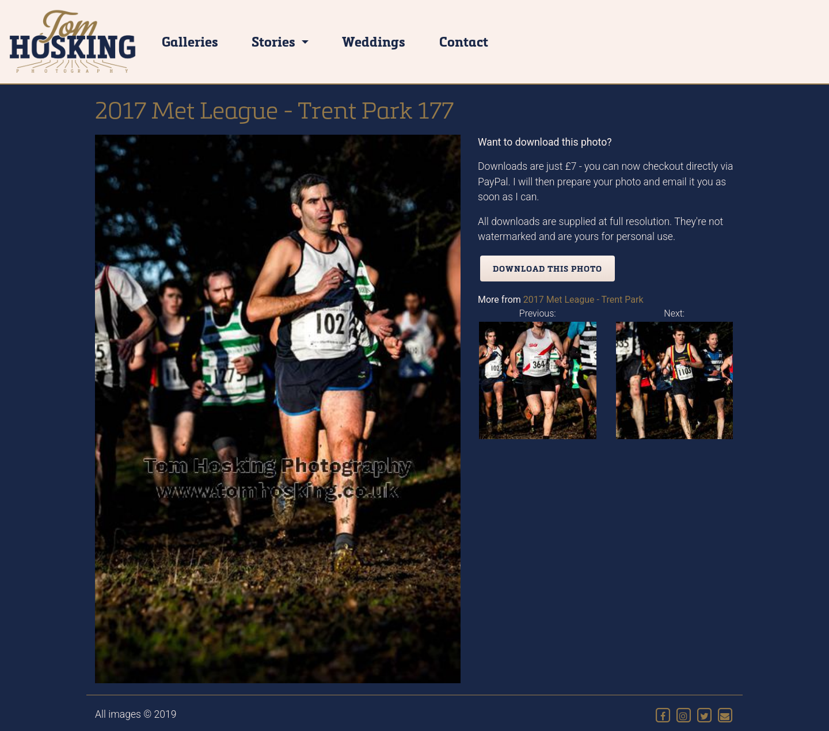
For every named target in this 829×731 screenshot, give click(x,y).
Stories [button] (275, 41)
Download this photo (547, 268)
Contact (463, 41)
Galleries (190, 41)
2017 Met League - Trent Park (583, 299)
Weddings (373, 41)
